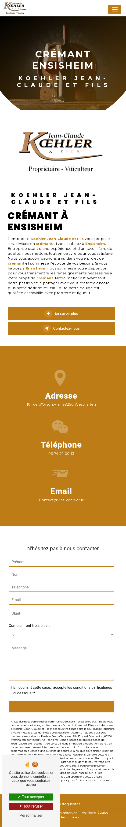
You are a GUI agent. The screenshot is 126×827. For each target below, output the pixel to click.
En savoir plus (61, 314)
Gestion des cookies (63, 817)
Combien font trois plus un (31, 616)
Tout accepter (31, 797)
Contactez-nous (61, 329)
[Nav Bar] (114, 9)
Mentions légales (95, 813)
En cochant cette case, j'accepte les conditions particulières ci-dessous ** (62, 681)
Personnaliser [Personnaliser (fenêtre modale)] (31, 815)
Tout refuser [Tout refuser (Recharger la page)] (31, 806)
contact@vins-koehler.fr (61, 491)
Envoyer (66, 697)
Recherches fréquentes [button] (60, 804)
